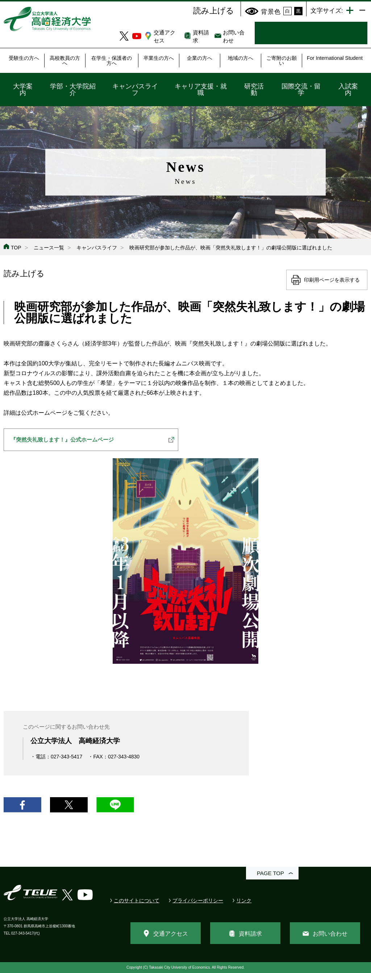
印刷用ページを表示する (332, 280)
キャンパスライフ (135, 89)
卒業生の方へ (158, 58)
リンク (243, 900)
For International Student (335, 58)
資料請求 (250, 934)
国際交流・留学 (301, 89)
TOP (16, 248)
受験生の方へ (24, 58)
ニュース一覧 (49, 248)
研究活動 (254, 89)
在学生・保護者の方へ (111, 60)
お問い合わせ (330, 934)
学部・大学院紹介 (73, 89)
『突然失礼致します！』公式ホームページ (62, 439)
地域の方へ (240, 58)
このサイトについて (136, 900)
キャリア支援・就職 (201, 89)
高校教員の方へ (65, 60)
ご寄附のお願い (281, 60)
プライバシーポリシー (197, 900)
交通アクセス (170, 934)
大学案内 (23, 89)
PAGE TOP (270, 873)
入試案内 (348, 89)
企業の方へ (199, 58)
